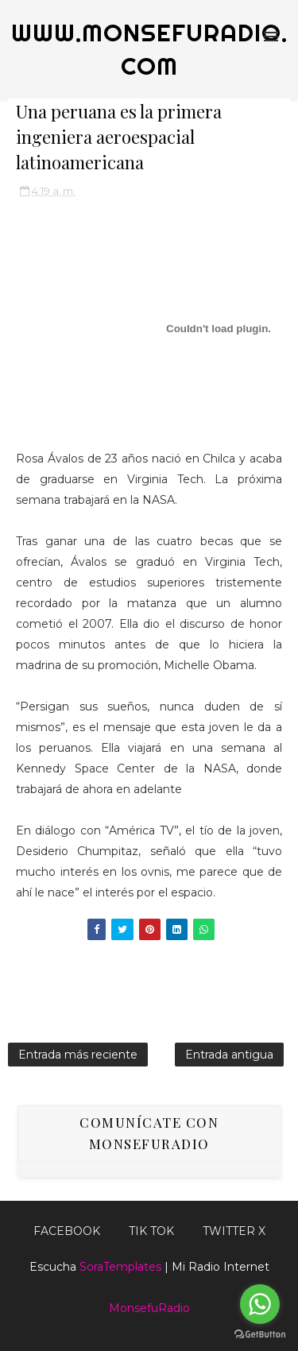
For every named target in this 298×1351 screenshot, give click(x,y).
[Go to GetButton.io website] (259, 1335)
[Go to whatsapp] (260, 1304)
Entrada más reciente (77, 1054)
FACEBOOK (66, 1231)
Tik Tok (151, 1231)
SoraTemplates (120, 1267)
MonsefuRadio (149, 1308)
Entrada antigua (229, 1054)
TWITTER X (234, 1231)
